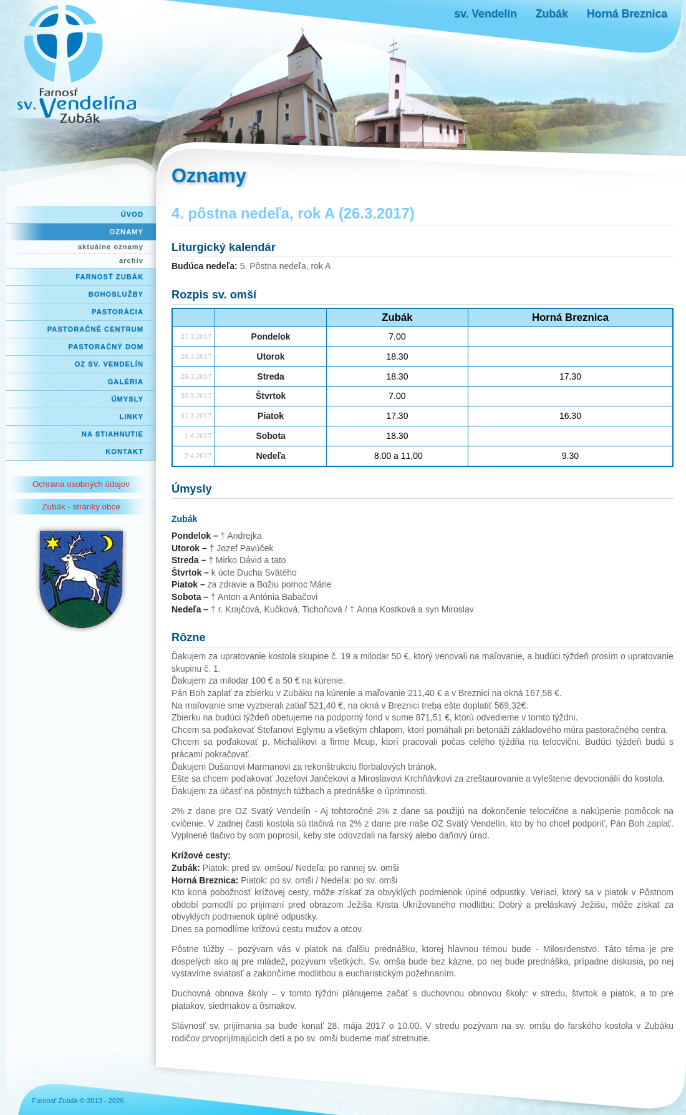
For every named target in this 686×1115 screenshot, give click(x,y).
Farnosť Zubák (109, 276)
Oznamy (126, 231)
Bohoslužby (116, 294)
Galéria (125, 381)
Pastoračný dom (106, 346)
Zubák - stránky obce (81, 506)
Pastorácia (117, 311)
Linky (131, 416)
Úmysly (127, 399)
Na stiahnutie (112, 434)
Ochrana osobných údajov (81, 484)
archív (131, 260)
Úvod (132, 214)
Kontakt (124, 451)
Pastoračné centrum (95, 329)
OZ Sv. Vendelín (109, 364)
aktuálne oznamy (110, 246)
